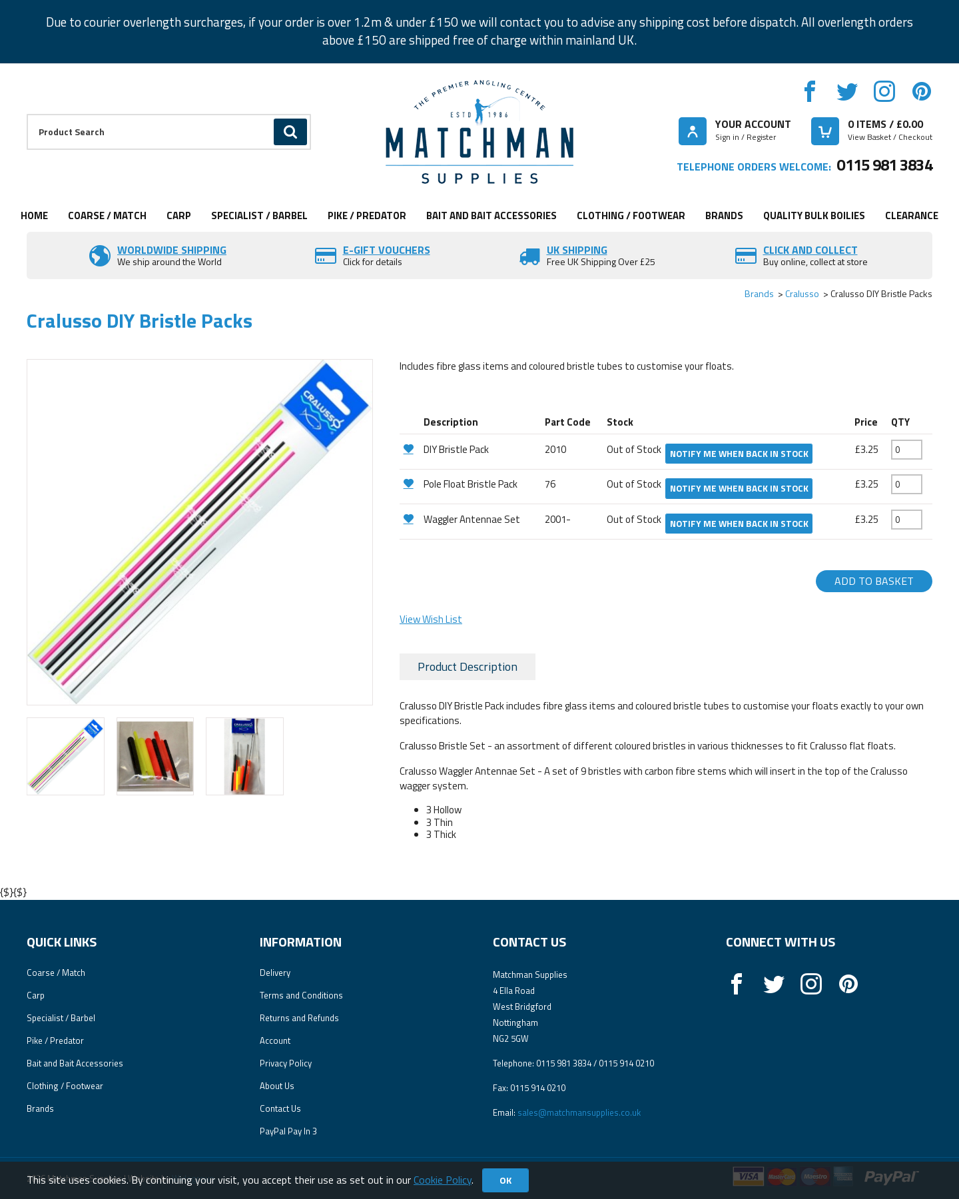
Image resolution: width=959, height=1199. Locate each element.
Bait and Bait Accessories (491, 215)
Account (275, 1040)
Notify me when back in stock (739, 453)
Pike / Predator (367, 215)
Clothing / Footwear (631, 215)
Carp (178, 215)
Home (34, 215)
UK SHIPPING (577, 250)
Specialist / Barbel (259, 215)
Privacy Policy (286, 1063)
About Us (277, 1085)
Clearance (911, 215)
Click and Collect (810, 250)
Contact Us (280, 1108)
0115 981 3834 (884, 165)
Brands (724, 215)
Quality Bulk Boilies (814, 215)
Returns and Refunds (299, 1017)
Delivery (275, 972)
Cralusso (802, 293)
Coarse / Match (107, 215)
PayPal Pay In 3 (288, 1131)
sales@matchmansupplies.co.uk (579, 1112)
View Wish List (431, 619)
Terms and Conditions (301, 995)
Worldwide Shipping (171, 250)
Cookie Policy (443, 1180)
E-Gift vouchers (386, 250)
